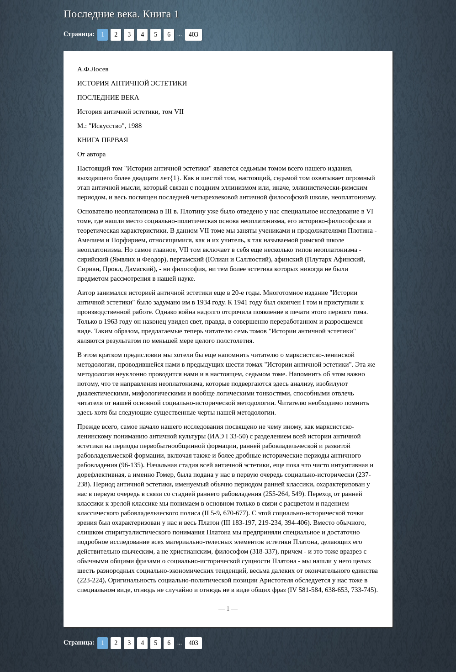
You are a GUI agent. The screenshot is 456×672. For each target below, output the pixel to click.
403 (193, 34)
